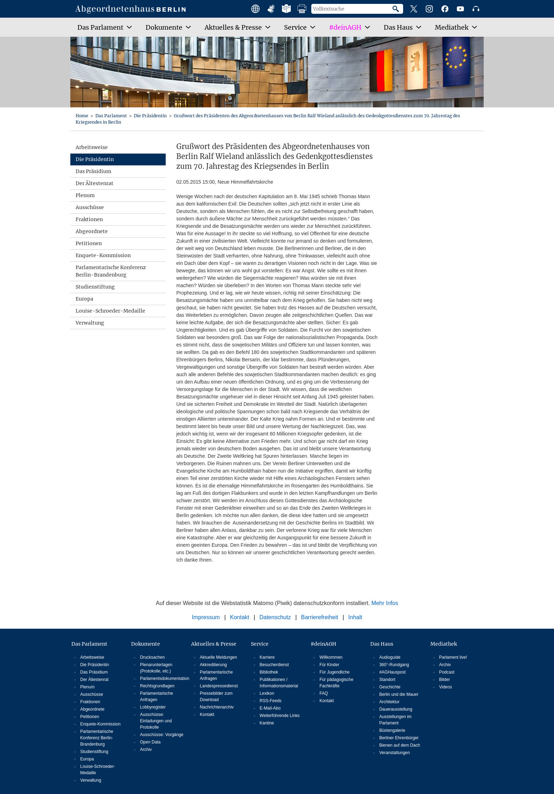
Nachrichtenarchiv (217, 707)
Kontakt (239, 617)
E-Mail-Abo (270, 708)
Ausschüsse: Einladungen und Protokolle (156, 721)
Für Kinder (329, 664)
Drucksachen (152, 657)
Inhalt (355, 617)
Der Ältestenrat (94, 183)
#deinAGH (323, 644)
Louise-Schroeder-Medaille (110, 311)
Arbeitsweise (92, 147)
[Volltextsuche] (352, 9)
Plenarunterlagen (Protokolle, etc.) (156, 668)
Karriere (267, 657)
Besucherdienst (274, 664)
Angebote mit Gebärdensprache (271, 8)
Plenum (85, 195)
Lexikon (267, 693)
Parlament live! (453, 657)
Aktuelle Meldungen (218, 657)
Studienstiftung (95, 287)
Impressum (206, 617)
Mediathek (443, 644)
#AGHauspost (392, 672)
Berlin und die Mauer (398, 694)
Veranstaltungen (394, 752)
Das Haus (381, 644)
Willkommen (330, 657)
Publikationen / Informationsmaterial (279, 682)
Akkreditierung (213, 664)
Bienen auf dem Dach (399, 745)
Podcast (446, 672)
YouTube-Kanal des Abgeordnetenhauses (460, 8)
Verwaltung (90, 323)
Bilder (444, 679)
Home (82, 115)
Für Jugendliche (334, 672)
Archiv (146, 749)
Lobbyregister (153, 707)
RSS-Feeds (271, 700)
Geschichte (389, 687)
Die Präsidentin (151, 115)
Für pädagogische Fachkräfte (336, 682)
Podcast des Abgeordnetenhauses (476, 8)
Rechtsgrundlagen (157, 685)
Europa (84, 299)
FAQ (323, 693)
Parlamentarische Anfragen (156, 696)
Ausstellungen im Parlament (395, 719)
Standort (387, 679)
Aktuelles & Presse (213, 644)
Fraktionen (89, 219)
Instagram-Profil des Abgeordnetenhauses (429, 8)
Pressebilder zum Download (216, 696)
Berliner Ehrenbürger (398, 737)
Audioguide (389, 657)
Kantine (267, 723)
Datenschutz (275, 617)
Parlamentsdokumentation (162, 678)
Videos (445, 687)
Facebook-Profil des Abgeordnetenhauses (445, 8)
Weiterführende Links (280, 715)
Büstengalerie (392, 730)
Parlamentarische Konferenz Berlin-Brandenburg (111, 271)
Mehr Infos (384, 603)
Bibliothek (269, 672)
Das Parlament (111, 115)
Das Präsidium (93, 171)
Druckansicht (302, 8)
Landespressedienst (219, 685)
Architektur (389, 701)
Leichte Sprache (286, 8)
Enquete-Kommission (103, 255)
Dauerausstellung (395, 709)
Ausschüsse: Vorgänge (161, 734)
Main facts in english (255, 8)
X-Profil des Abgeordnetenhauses (414, 8)
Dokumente (145, 644)
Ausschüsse (90, 207)
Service (260, 644)
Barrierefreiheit (319, 617)
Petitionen (89, 243)
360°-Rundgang (394, 664)
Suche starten (398, 9)
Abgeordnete (92, 231)
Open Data (150, 742)
